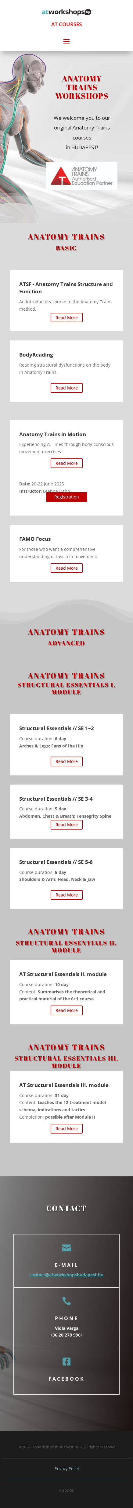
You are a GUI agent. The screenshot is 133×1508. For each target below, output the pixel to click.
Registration (66, 497)
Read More (67, 317)
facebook (67, 1378)
